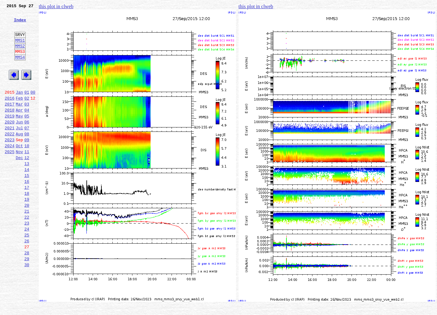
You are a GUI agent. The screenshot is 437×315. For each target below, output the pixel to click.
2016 (9, 114)
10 (26, 169)
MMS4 (20, 67)
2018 (9, 128)
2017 (9, 121)
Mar (19, 121)
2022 (9, 155)
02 (26, 114)
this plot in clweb (56, 6)
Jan (19, 107)
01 (26, 107)
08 (26, 155)
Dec (19, 183)
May (19, 134)
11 (26, 176)
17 (26, 217)
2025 (9, 176)
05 (26, 134)
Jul (19, 148)
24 (26, 265)
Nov (19, 176)
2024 (9, 169)
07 (26, 148)
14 (26, 196)
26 (26, 279)
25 (26, 272)
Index (20, 23)
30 (26, 307)
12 (26, 183)
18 (26, 224)
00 (32, 107)
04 (26, 128)
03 (26, 121)
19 (26, 231)
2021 (9, 148)
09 (26, 162)
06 (26, 141)
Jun (19, 141)
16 (26, 210)
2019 (9, 134)
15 (26, 203)
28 (26, 293)
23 (26, 258)
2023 (9, 162)
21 (26, 245)
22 (26, 252)
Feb (19, 114)
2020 (9, 141)
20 (26, 238)
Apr (19, 128)
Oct (19, 169)
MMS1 (20, 47)
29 (26, 300)
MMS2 (20, 54)
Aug (19, 155)
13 (26, 190)
